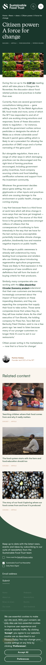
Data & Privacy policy (25, 557)
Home (4, 16)
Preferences (23, 659)
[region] (23, 638)
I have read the (19, 557)
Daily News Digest (12, 566)
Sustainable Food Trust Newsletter (18, 563)
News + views (14, 16)
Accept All (23, 652)
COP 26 (31, 83)
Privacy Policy (11, 639)
